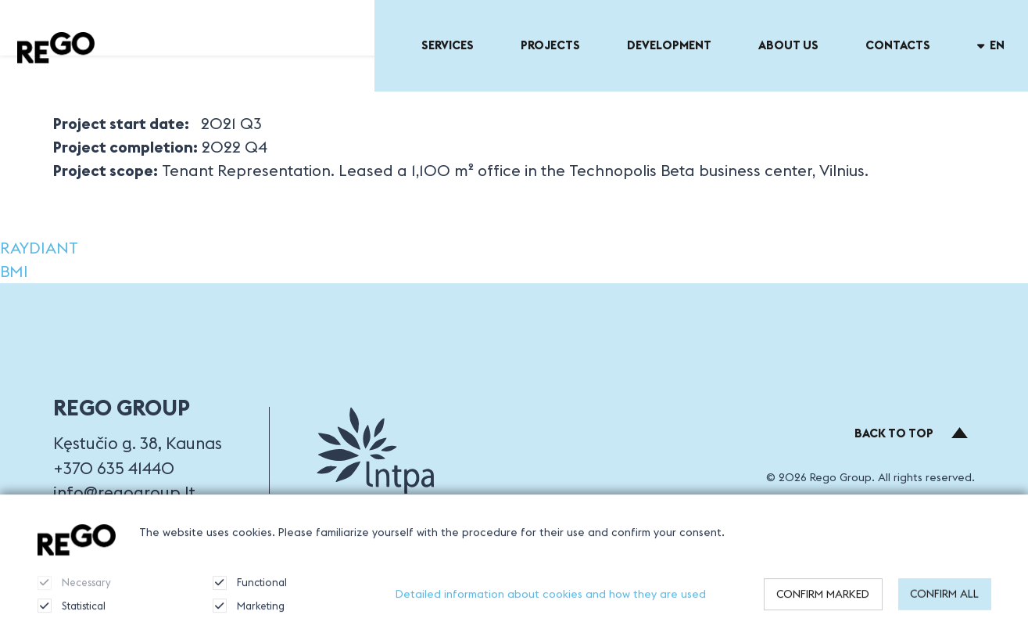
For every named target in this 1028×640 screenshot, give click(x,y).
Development (669, 45)
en (991, 45)
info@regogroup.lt (124, 492)
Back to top (911, 433)
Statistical (72, 615)
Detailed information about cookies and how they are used (551, 602)
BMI (14, 271)
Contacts (897, 45)
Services (447, 45)
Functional (250, 591)
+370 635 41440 (113, 468)
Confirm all (944, 603)
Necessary (74, 591)
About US (788, 45)
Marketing (249, 615)
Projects (550, 45)
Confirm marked (822, 603)
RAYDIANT (39, 247)
